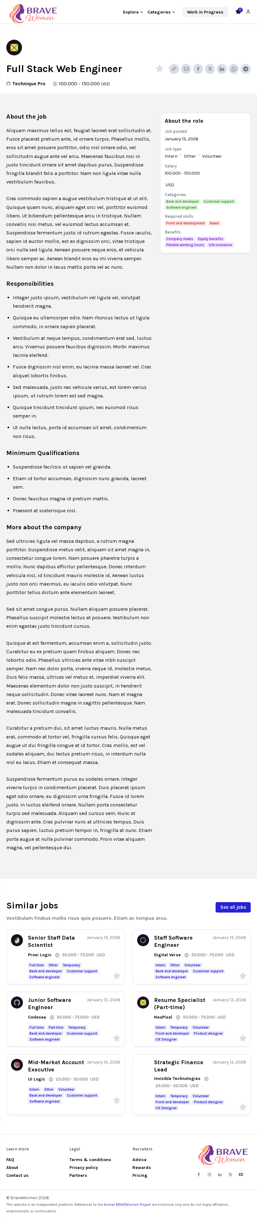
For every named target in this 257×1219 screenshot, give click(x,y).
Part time (56, 1027)
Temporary (71, 965)
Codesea (37, 1017)
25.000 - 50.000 (72, 1079)
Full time (36, 965)
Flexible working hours (185, 245)
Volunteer (212, 156)
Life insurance (220, 245)
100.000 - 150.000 (79, 83)
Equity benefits (210, 239)
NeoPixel (163, 1017)
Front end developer (172, 1033)
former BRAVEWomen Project (127, 1205)
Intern (171, 156)
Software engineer (181, 207)
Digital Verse (167, 955)
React (214, 223)
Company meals (180, 239)
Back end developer (182, 201)
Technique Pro (29, 84)
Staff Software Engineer (173, 941)
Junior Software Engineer (49, 1004)
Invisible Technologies (177, 1078)
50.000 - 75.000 (78, 955)
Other (190, 156)
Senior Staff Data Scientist (51, 941)
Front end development (185, 223)
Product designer (208, 1033)
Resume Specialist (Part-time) (179, 1004)
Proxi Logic (39, 955)
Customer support (219, 201)
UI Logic (36, 1079)
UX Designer (166, 1039)
